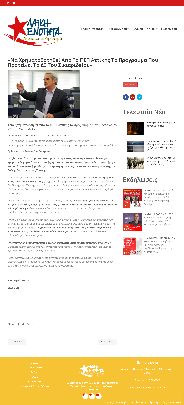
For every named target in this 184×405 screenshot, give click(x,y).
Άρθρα (138, 29)
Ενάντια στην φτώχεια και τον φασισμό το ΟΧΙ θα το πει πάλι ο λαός (161, 161)
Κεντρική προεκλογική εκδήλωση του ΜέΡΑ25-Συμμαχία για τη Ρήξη (160, 214)
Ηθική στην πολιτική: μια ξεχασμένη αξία (161, 124)
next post (107, 341)
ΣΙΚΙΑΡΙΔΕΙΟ (56, 135)
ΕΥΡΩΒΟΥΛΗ (39, 135)
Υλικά (151, 29)
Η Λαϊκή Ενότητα (91, 29)
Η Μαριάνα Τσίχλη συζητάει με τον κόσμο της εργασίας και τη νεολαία (160, 238)
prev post (17, 341)
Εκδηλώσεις (169, 29)
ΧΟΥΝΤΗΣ (66, 135)
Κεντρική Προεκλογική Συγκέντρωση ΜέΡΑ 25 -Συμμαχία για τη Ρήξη (160, 190)
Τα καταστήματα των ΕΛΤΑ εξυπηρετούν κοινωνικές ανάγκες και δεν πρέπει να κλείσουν (161, 145)
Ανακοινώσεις (118, 29)
